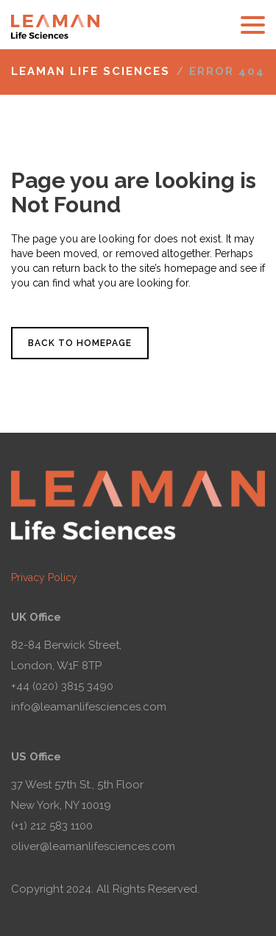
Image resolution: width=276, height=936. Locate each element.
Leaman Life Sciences (90, 71)
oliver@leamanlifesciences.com (93, 846)
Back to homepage (80, 343)
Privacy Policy (44, 577)
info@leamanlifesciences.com (88, 706)
